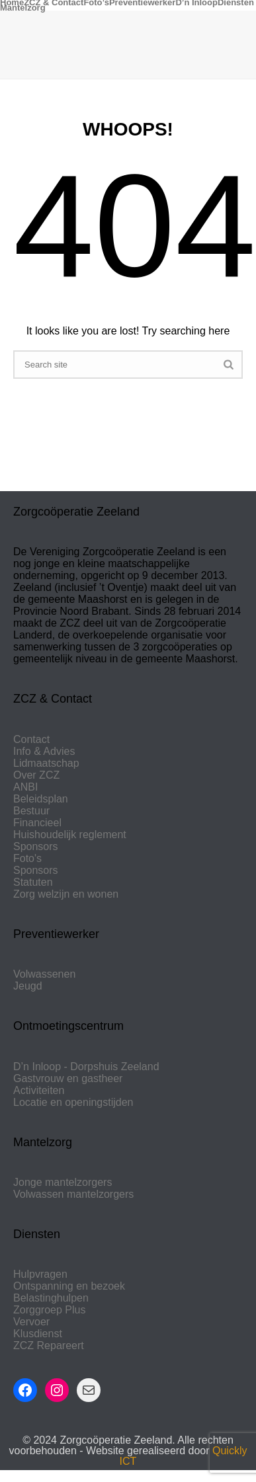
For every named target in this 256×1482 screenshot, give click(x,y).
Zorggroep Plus (49, 1309)
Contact (31, 739)
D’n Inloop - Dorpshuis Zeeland (86, 1066)
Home (12, 2)
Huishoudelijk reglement (69, 834)
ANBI (25, 787)
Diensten (236, 2)
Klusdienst (37, 1333)
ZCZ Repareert (48, 1345)
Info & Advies (44, 751)
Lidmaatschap (46, 763)
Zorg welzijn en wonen (65, 894)
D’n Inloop (196, 2)
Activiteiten (38, 1090)
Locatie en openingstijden (73, 1102)
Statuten (33, 882)
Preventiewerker (142, 2)
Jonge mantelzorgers (62, 1182)
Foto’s (96, 2)
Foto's (27, 858)
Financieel (37, 822)
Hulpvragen (40, 1274)
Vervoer (31, 1321)
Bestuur (31, 810)
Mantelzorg (23, 8)
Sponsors (35, 846)
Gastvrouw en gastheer (67, 1078)
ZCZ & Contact (53, 2)
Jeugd (27, 986)
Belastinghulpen (51, 1298)
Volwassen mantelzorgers (73, 1194)
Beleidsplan (40, 798)
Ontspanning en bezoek (69, 1286)
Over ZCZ (36, 775)
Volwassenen (44, 974)
